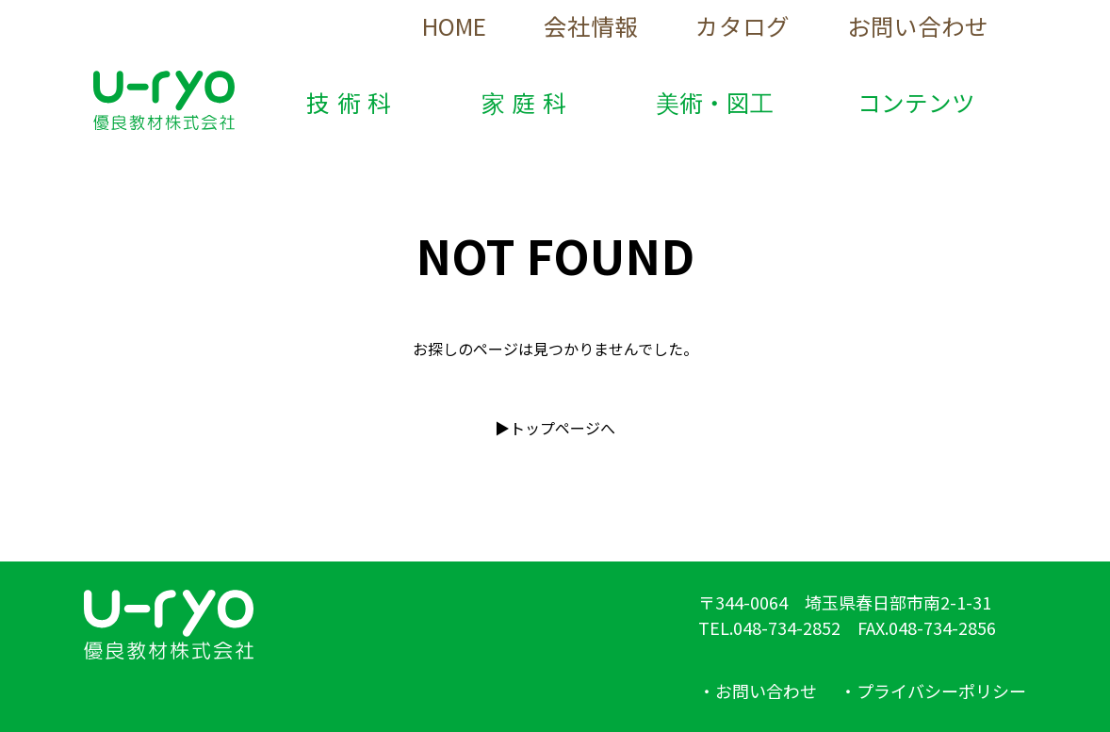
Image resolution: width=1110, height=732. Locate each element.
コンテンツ (916, 102)
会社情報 (591, 25)
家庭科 (527, 102)
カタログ (742, 25)
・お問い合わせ (757, 690)
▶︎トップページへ (555, 427)
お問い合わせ (917, 25)
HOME (454, 25)
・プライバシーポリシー (933, 690)
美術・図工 (715, 102)
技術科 (352, 102)
